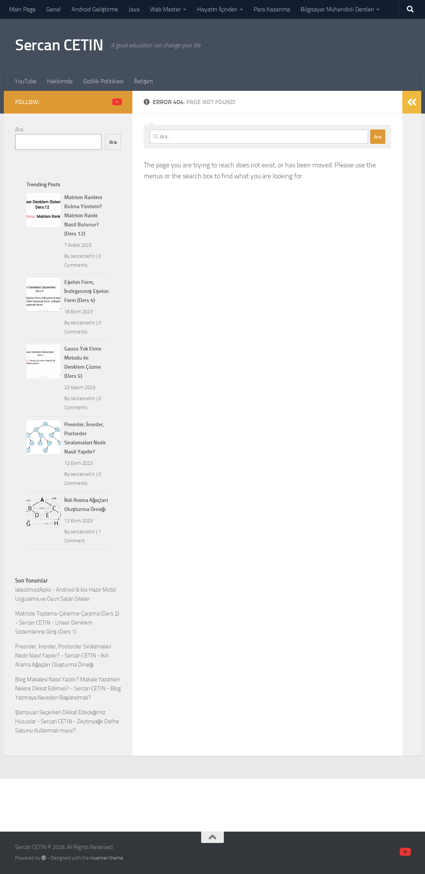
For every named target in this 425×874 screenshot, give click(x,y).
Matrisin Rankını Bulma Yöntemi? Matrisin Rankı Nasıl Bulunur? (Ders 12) (83, 215)
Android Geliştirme (94, 9)
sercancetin (83, 256)
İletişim (143, 81)
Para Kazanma (272, 9)
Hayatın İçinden (217, 9)
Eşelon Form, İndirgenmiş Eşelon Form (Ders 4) (86, 291)
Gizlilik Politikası (103, 81)
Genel (53, 9)
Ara (19, 129)
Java (134, 9)
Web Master (165, 9)
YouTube (25, 81)
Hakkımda (60, 81)
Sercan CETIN (59, 45)
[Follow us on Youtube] (116, 101)
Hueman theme (106, 858)
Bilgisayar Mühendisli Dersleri (337, 9)
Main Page (22, 9)
